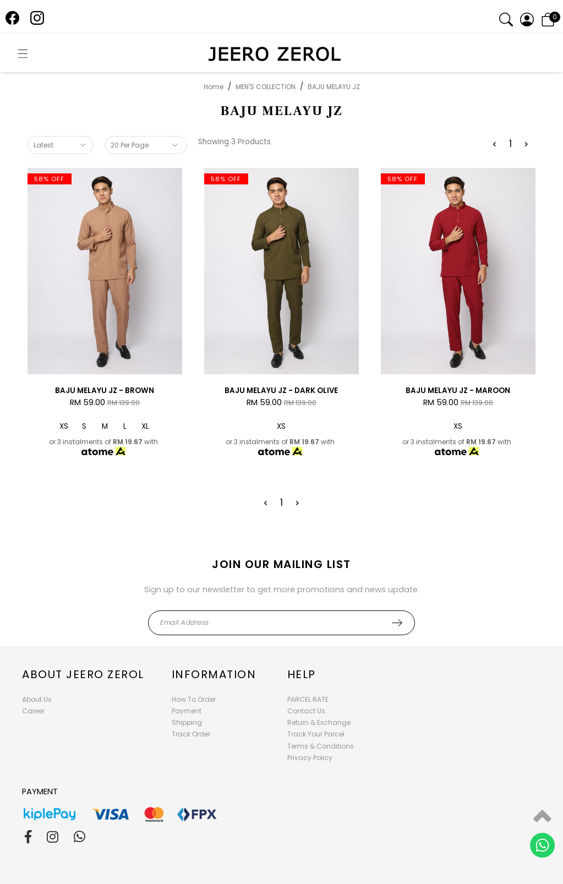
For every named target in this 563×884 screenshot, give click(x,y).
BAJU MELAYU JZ (334, 86)
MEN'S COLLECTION (266, 86)
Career (33, 711)
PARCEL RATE (308, 699)
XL (145, 426)
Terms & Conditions (320, 746)
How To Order (194, 699)
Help (301, 674)
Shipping (187, 722)
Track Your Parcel (316, 734)
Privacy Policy (309, 757)
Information (214, 674)
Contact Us (306, 711)
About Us (37, 699)
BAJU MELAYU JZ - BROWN (104, 390)
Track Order (191, 734)
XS (63, 426)
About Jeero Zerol (83, 674)
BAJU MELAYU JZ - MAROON (458, 390)
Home (213, 86)
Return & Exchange (319, 722)
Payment (186, 711)
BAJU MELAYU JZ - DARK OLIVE (281, 390)
